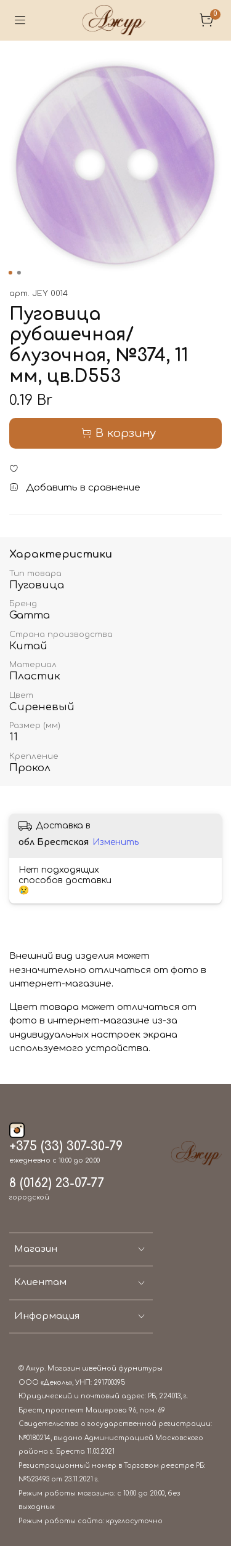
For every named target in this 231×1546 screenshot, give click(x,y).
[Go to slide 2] (18, 272)
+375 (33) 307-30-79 (66, 1146)
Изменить (115, 842)
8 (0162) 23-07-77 (56, 1183)
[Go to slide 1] (10, 272)
